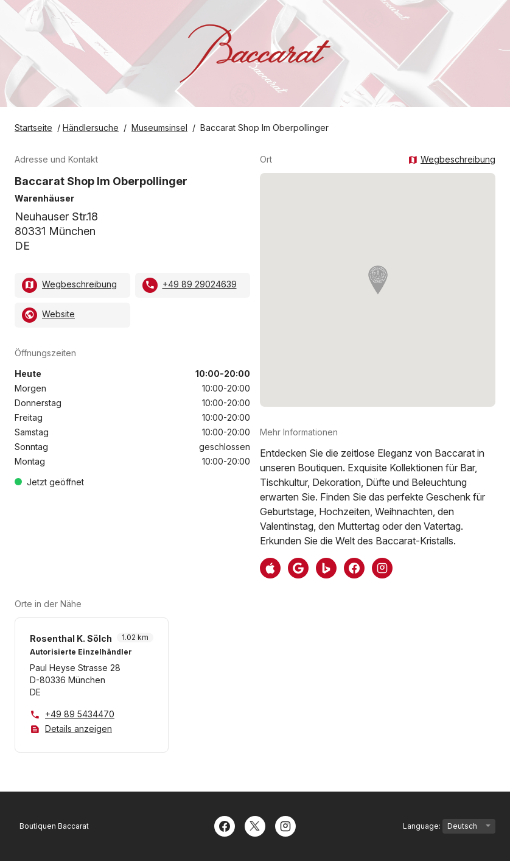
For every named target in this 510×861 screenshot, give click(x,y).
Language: (449, 826)
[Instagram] (285, 825)
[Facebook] (224, 825)
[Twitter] (255, 825)
